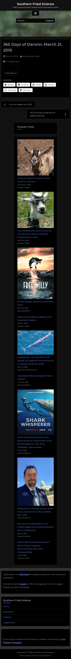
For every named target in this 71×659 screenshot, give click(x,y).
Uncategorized (12, 61)
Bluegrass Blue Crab (30, 56)
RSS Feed (24, 574)
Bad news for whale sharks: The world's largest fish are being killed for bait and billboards (35, 526)
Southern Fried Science (35, 4)
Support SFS (9, 622)
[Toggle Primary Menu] (35, 13)
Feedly (23, 584)
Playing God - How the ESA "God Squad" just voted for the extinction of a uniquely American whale (35, 360)
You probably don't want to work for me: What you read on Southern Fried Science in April (34, 233)
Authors (7, 617)
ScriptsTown (47, 656)
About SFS (8, 612)
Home (6, 606)
